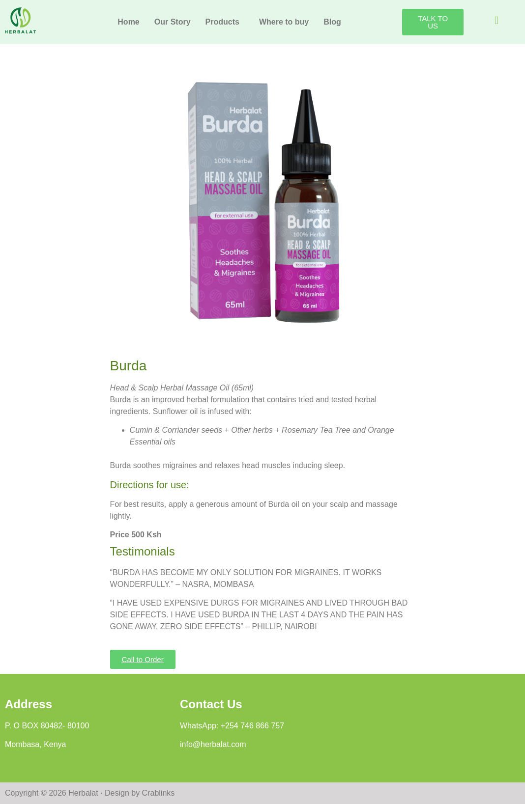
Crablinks (158, 793)
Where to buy (284, 22)
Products (222, 22)
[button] (225, 22)
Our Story (172, 22)
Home (128, 22)
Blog (332, 22)
